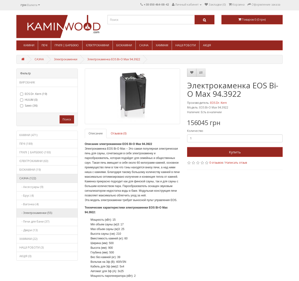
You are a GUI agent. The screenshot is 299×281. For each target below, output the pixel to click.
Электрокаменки (65, 59)
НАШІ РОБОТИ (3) (31, 247)
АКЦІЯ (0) (25, 256)
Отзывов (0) (118, 133)
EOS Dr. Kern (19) (33, 94)
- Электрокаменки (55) (35, 213)
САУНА (144, 45)
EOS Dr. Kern (218, 103)
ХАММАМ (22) (28, 239)
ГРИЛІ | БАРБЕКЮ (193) (35, 152)
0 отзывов (216, 163)
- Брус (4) (26, 196)
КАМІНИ (29, 45)
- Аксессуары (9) (31, 187)
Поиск (67, 119)
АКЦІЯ (207, 45)
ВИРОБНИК (27, 82)
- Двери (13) (28, 230)
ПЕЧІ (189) (25, 144)
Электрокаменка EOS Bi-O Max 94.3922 (113, 59)
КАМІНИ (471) (28, 135)
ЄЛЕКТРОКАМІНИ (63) (33, 161)
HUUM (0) (28, 100)
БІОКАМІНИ (124, 45)
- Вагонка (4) (29, 204)
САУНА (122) (27, 178)
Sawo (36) (28, 106)
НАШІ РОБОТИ (185, 45)
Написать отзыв (236, 163)
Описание (96, 133)
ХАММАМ (162, 45)
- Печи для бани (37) (34, 221)
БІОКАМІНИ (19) (30, 170)
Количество (195, 131)
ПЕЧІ (44, 45)
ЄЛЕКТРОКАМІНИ (97, 45)
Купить (235, 152)
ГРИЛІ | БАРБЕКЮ (67, 45)
